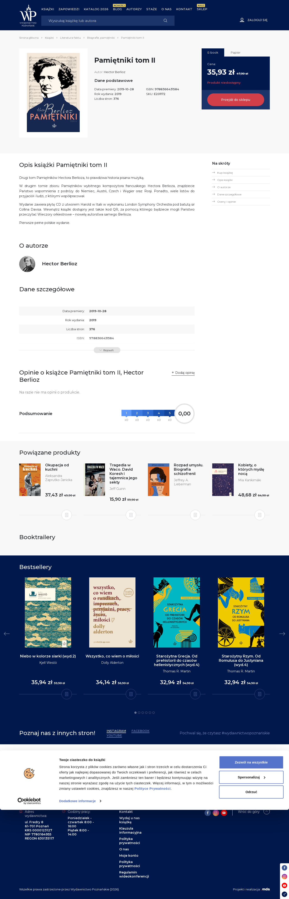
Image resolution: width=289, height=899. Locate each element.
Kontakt (184, 9)
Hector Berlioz (114, 72)
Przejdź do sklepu (235, 100)
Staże (151, 9)
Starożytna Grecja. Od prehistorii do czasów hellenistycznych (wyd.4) (176, 660)
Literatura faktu (70, 37)
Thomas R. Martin (177, 671)
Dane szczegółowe (229, 194)
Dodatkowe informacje (77, 890)
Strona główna (29, 37)
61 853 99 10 (166, 770)
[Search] (99, 21)
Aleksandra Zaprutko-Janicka (58, 478)
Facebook (140, 731)
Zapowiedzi (68, 9)
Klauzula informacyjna (130, 830)
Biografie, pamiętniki (101, 37)
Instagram (116, 731)
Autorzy (134, 9)
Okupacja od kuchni (57, 467)
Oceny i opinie (226, 201)
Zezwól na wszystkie (251, 851)
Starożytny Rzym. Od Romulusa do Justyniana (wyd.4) (241, 660)
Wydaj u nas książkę (129, 820)
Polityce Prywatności (153, 878)
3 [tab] (143, 713)
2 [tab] (139, 713)
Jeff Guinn (118, 489)
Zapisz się (37, 780)
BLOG (117, 9)
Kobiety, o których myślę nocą (251, 469)
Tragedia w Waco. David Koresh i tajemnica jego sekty (123, 473)
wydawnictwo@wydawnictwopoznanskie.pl (204, 790)
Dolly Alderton (112, 663)
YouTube (114, 735)
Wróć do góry (249, 812)
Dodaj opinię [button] (185, 373)
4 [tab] (146, 713)
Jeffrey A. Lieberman (182, 482)
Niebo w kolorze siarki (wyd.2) (48, 656)
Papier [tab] (235, 52)
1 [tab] (135, 713)
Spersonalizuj (251, 866)
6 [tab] (153, 713)
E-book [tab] (212, 52)
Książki (47, 9)
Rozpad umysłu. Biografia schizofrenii (188, 469)
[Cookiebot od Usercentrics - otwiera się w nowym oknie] (29, 890)
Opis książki (225, 180)
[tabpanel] (48, 636)
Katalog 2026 (96, 9)
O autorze (224, 187)
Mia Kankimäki (249, 480)
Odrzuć (251, 881)
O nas (166, 9)
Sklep (202, 9)
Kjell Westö (48, 663)
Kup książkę (225, 172)
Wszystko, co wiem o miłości (112, 656)
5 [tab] (150, 713)
